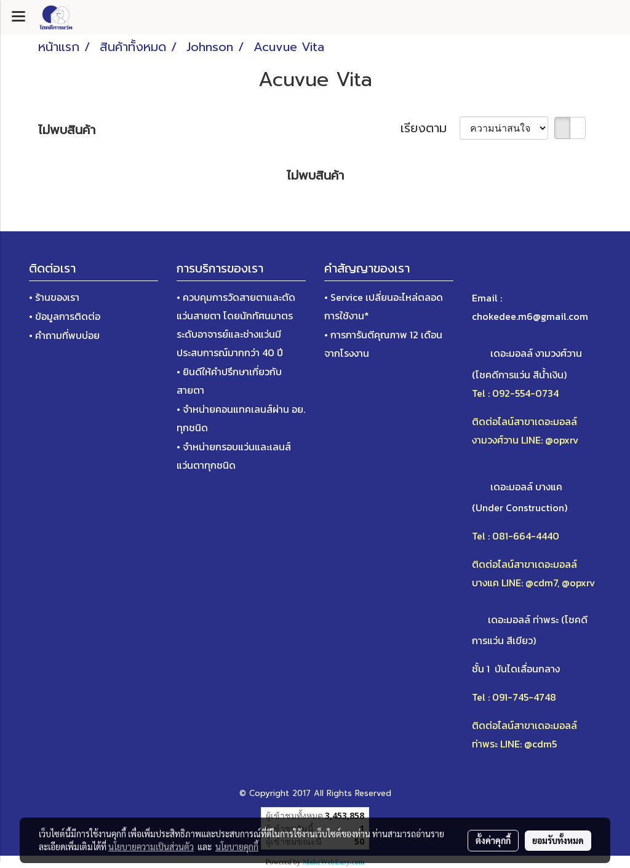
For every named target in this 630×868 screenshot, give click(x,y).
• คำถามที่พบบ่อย (64, 335)
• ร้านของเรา (54, 297)
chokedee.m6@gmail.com (530, 316)
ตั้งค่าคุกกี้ (493, 840)
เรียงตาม (430, 128)
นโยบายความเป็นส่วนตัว (151, 846)
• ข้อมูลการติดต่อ (64, 316)
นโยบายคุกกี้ (236, 846)
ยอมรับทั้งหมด (558, 840)
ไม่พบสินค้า (66, 130)
